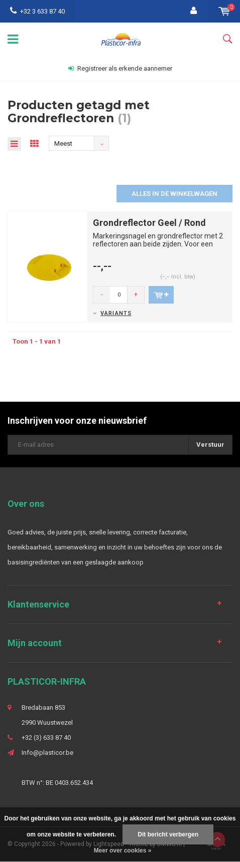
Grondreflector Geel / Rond (149, 222)
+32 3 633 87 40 (37, 11)
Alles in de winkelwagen (174, 193)
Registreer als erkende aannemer (120, 68)
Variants (116, 313)
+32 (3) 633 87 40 (46, 737)
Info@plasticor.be (47, 752)
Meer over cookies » (123, 850)
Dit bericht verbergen (168, 834)
